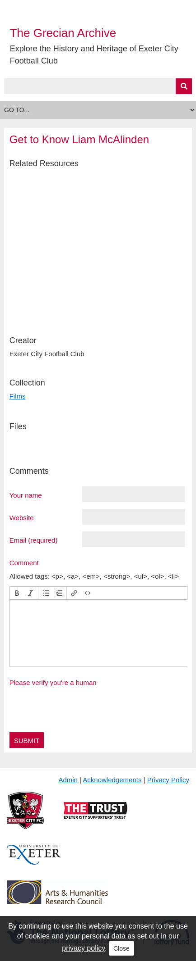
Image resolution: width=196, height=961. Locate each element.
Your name (25, 495)
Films (17, 396)
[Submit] (184, 86)
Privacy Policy (168, 780)
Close (121, 948)
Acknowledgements (112, 780)
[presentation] (17, 593)
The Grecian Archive (63, 33)
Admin (68, 780)
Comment (24, 562)
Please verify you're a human (53, 682)
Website (21, 517)
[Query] (98, 86)
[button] (17, 593)
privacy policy (83, 948)
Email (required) (33, 540)
